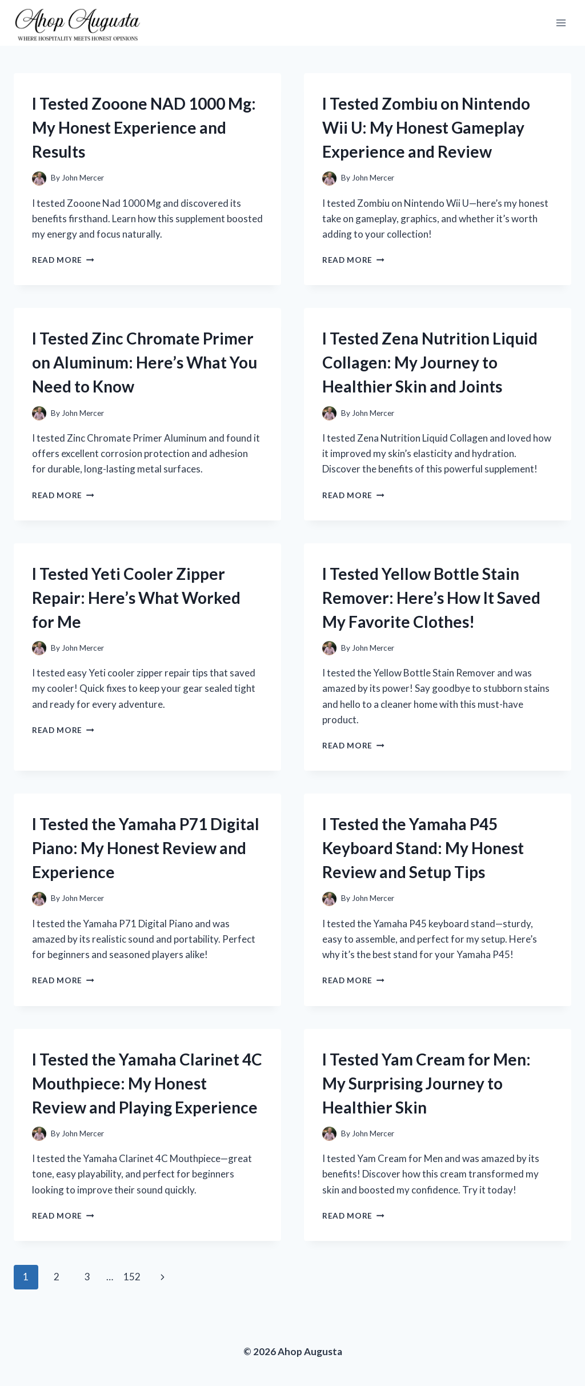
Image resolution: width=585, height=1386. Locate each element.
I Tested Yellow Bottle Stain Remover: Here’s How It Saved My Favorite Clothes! (431, 597)
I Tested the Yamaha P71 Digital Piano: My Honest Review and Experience (145, 848)
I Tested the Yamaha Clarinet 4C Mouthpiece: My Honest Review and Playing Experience (147, 1083)
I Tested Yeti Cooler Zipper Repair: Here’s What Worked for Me (136, 597)
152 (132, 1277)
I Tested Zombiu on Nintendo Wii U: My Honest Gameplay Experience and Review (426, 127)
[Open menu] (560, 22)
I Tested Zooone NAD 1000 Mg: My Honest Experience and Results (144, 127)
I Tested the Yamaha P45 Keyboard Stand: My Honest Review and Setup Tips (423, 848)
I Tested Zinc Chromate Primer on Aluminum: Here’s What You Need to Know (144, 362)
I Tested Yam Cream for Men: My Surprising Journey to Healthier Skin (426, 1083)
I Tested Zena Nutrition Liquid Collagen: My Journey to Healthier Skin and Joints (430, 362)
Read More (63, 260)
